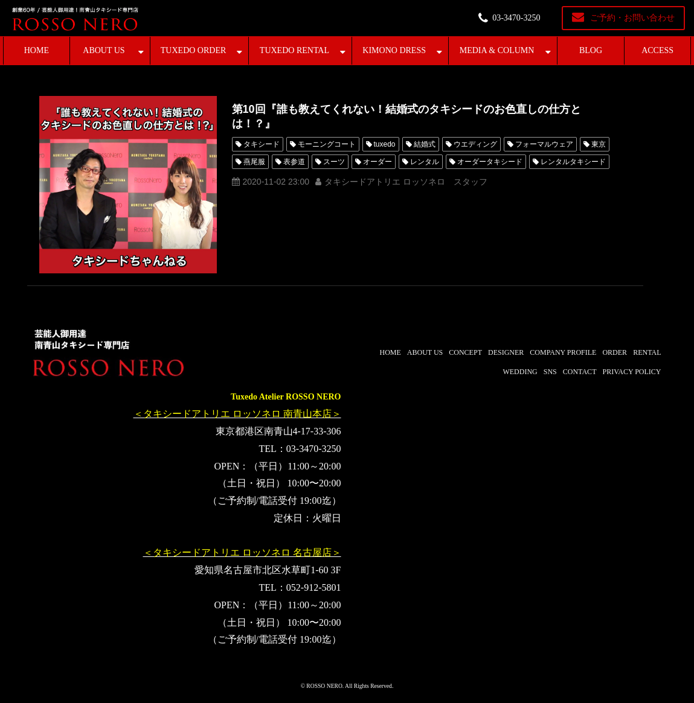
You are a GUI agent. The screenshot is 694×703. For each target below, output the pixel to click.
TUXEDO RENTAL (294, 50)
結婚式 (424, 144)
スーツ (334, 161)
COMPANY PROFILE (563, 352)
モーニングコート (327, 144)
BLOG (590, 50)
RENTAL (647, 352)
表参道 (294, 161)
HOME (36, 50)
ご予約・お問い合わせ (632, 17)
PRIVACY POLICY (631, 371)
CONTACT (580, 371)
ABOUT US (103, 50)
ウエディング (475, 144)
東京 (598, 144)
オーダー (377, 161)
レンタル (424, 161)
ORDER (614, 352)
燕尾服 (254, 161)
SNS (550, 371)
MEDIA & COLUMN (497, 50)
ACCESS (657, 50)
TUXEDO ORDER (194, 50)
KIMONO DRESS (394, 50)
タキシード (261, 144)
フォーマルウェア (544, 144)
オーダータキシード (489, 161)
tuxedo (385, 144)
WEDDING (520, 371)
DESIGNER (506, 352)
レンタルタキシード (573, 161)
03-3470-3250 (516, 17)
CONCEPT (465, 352)
